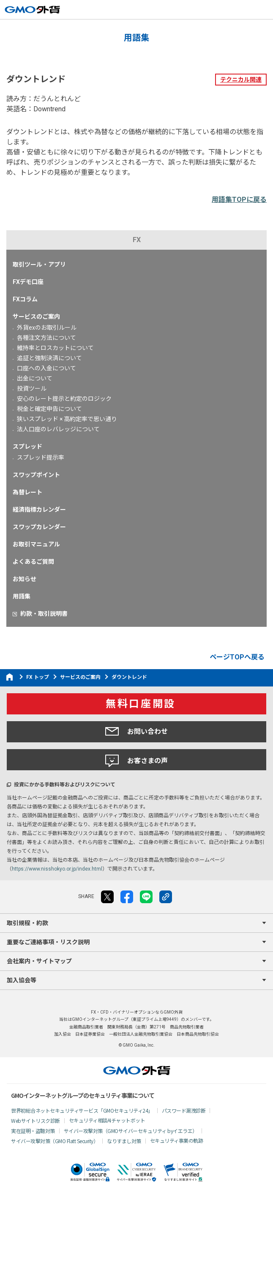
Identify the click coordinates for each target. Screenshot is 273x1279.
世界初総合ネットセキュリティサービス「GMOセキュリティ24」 (82, 1110)
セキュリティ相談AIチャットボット (107, 1120)
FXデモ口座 (28, 281)
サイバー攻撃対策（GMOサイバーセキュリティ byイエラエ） (130, 1130)
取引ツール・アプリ (39, 264)
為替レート (27, 492)
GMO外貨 (136, 1070)
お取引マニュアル (36, 544)
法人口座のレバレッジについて (58, 429)
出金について (34, 378)
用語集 (21, 596)
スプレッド (27, 446)
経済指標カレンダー (39, 509)
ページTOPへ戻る (237, 657)
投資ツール (31, 388)
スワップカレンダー (39, 527)
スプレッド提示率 (40, 457)
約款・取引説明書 (44, 613)
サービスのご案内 (36, 316)
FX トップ (37, 677)
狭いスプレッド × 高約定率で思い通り (67, 419)
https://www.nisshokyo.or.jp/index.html (57, 869)
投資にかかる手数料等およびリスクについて (64, 785)
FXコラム (25, 299)
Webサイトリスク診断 (35, 1120)
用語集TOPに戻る (239, 200)
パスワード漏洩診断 (184, 1110)
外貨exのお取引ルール (46, 327)
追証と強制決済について (49, 358)
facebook (126, 896)
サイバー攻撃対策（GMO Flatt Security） (54, 1140)
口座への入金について (46, 368)
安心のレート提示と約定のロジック (64, 398)
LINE (146, 896)
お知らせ (24, 579)
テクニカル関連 (241, 79)
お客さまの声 (136, 761)
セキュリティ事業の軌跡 (176, 1140)
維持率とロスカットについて (55, 348)
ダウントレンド (129, 677)
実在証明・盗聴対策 (33, 1130)
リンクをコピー (165, 896)
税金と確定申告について (49, 408)
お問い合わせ (136, 731)
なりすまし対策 (124, 1140)
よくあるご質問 (33, 561)
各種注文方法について (46, 337)
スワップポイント (36, 474)
